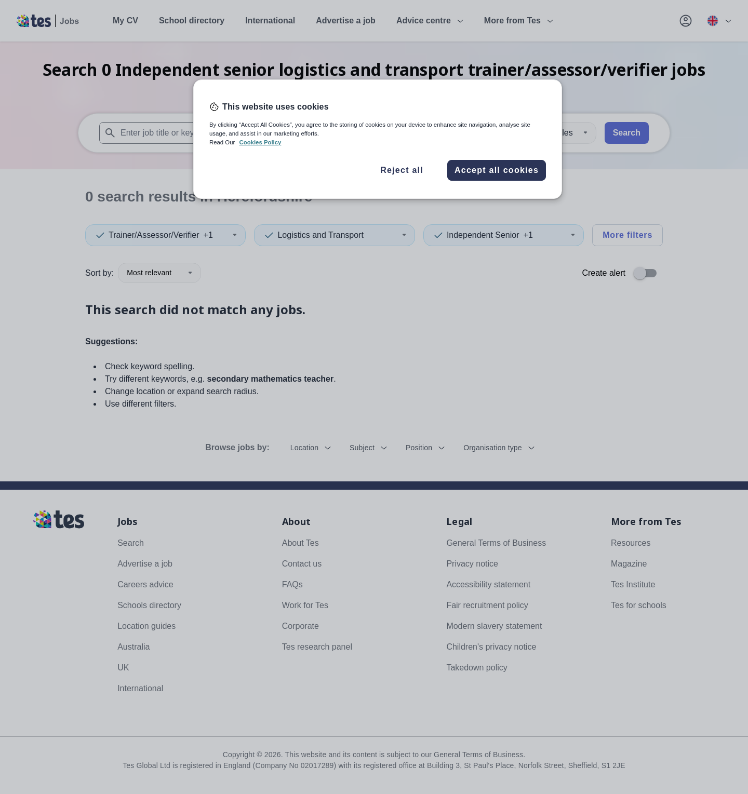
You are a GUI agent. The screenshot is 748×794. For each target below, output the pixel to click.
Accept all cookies (497, 170)
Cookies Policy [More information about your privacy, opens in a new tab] (260, 142)
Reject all (401, 170)
